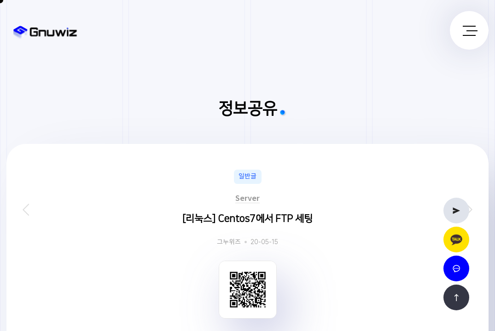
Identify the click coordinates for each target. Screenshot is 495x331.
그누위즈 (229, 242)
